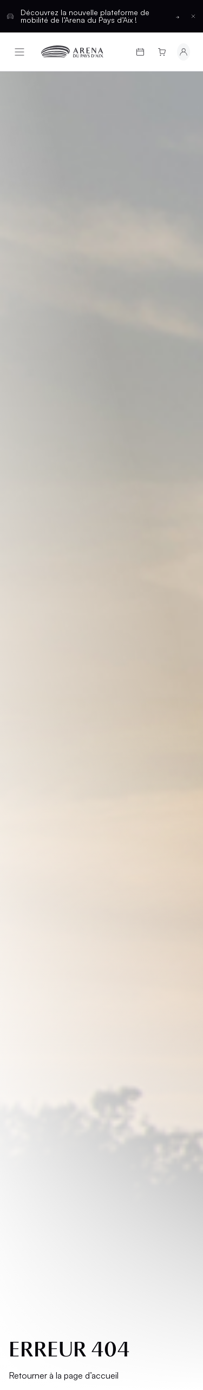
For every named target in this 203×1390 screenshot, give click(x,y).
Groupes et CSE (50, 737)
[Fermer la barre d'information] (193, 16)
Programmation (52, 643)
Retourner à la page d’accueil (64, 375)
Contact (129, 727)
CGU (25, 820)
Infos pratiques (51, 690)
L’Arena (32, 718)
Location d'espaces (130, 685)
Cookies (33, 857)
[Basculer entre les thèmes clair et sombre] (167, 927)
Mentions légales (35, 778)
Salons (125, 643)
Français (62, 927)
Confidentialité (47, 838)
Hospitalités (137, 662)
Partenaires (136, 708)
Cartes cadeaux (36, 667)
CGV (25, 802)
